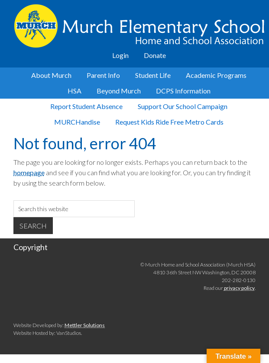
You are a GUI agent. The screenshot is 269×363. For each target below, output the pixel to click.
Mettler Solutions (85, 325)
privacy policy (239, 288)
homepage (29, 172)
